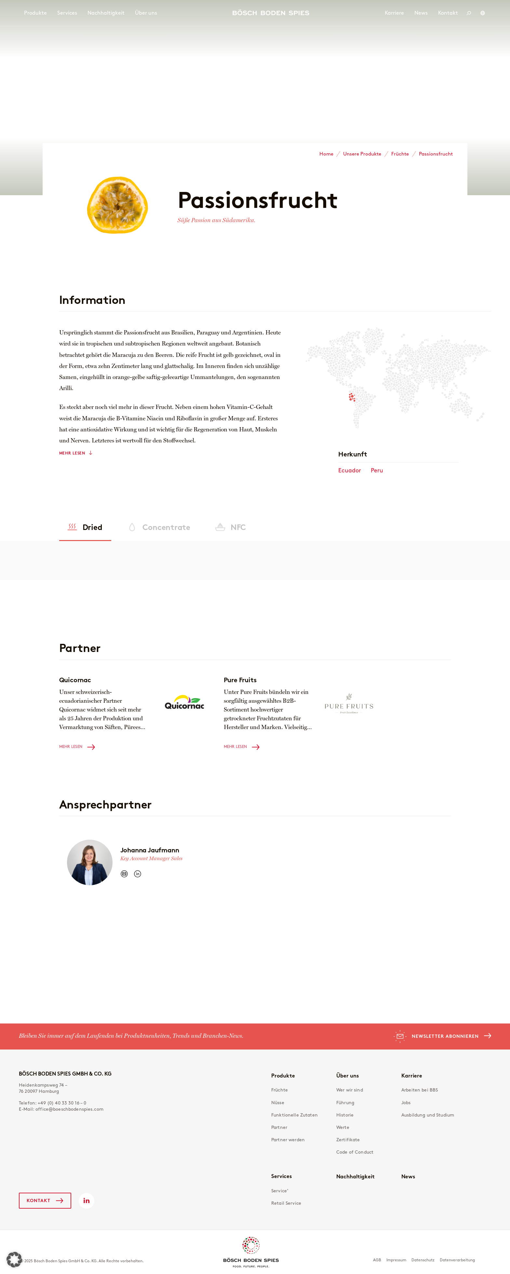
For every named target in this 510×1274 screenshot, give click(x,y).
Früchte (400, 154)
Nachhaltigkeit (355, 1176)
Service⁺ (280, 1191)
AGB (377, 1260)
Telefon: (53, 1103)
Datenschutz (423, 1260)
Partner (279, 1127)
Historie (345, 1115)
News (408, 1176)
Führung (345, 1102)
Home (326, 154)
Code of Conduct (354, 1152)
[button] (14, 1259)
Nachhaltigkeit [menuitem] (106, 13)
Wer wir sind (349, 1090)
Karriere (411, 1075)
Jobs (406, 1102)
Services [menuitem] (67, 13)
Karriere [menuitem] (394, 13)
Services (281, 1176)
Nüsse (277, 1102)
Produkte (283, 1075)
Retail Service (286, 1203)
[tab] (85, 527)
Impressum (396, 1260)
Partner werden (288, 1140)
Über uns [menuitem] (146, 13)
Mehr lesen (72, 453)
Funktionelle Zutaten (294, 1115)
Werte (342, 1127)
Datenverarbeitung (457, 1260)
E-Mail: (61, 1109)
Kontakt (38, 1200)
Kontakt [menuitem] (448, 13)
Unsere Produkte (362, 154)
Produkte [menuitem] (35, 13)
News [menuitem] (421, 13)
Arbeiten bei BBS (419, 1090)
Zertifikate (348, 1140)
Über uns (347, 1075)
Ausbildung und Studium (427, 1115)
